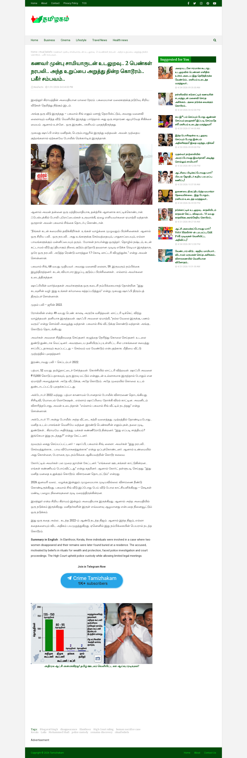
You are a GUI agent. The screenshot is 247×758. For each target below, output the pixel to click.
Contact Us (210, 752)
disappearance (68, 729)
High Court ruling (103, 729)
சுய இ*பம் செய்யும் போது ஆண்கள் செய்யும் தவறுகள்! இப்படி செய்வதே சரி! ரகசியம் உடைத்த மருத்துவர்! (195, 120)
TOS (84, 3)
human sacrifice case (128, 729)
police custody (80, 732)
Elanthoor (85, 729)
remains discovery (102, 732)
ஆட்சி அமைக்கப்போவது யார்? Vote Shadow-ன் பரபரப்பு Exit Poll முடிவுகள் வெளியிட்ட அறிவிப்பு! (193, 234)
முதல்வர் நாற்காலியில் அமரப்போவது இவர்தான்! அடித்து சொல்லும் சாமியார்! (194, 158)
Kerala (34, 732)
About (44, 3)
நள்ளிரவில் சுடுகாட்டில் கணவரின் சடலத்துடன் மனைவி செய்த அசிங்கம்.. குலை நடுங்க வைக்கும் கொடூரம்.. (194, 100)
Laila (43, 732)
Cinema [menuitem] (65, 40)
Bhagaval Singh (49, 729)
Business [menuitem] (49, 40)
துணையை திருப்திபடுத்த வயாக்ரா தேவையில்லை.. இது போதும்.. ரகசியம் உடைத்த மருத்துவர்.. (194, 195)
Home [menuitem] (34, 40)
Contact (55, 3)
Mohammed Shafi (59, 732)
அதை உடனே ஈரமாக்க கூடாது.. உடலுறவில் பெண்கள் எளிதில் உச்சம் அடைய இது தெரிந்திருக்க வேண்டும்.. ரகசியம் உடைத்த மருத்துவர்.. (193, 76)
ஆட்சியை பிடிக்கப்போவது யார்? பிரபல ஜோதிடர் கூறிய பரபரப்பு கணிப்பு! (194, 176)
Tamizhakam (57, 752)
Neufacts (38, 87)
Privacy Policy (70, 3)
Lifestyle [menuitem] (81, 40)
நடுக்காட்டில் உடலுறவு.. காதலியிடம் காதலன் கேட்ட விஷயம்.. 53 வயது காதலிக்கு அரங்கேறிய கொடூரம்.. (195, 213)
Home (34, 3)
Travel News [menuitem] (99, 40)
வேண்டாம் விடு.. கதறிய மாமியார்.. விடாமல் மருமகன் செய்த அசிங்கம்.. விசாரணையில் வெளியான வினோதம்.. (195, 257)
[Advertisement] (91, 698)
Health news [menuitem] (120, 40)
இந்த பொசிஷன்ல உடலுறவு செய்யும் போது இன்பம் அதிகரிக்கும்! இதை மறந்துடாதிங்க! (194, 139)
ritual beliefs (45, 52)
